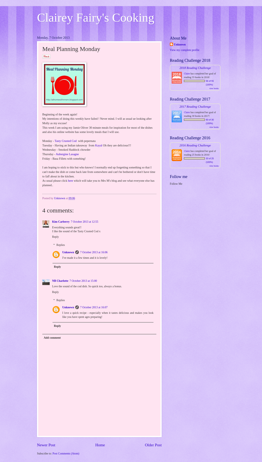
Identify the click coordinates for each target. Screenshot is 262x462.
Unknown (68, 252)
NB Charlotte (60, 280)
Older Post (153, 445)
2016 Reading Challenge (195, 145)
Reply (55, 236)
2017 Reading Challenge (195, 106)
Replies (60, 245)
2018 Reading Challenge (195, 68)
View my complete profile (184, 50)
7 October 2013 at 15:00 (83, 280)
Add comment (52, 337)
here (70, 180)
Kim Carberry (60, 221)
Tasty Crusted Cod (66, 141)
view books (214, 88)
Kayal (98, 145)
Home (100, 445)
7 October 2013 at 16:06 (93, 252)
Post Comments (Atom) (66, 453)
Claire (187, 73)
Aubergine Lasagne (67, 154)
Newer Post (46, 445)
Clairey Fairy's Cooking (95, 17)
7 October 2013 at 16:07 (93, 307)
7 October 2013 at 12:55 (84, 221)
